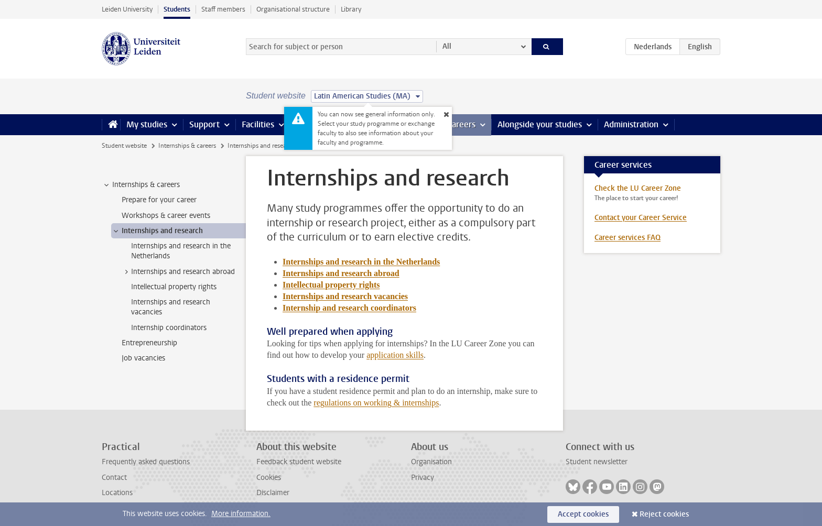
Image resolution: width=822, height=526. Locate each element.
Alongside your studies (539, 124)
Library (351, 9)
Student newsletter (597, 462)
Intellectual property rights (331, 284)
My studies (146, 124)
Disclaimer (272, 493)
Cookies (268, 478)
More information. (241, 514)
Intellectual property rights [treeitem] (174, 287)
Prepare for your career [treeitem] (159, 200)
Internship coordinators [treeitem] (169, 328)
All (446, 46)
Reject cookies (664, 514)
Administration (631, 124)
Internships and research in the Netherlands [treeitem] (181, 251)
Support (204, 124)
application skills (395, 354)
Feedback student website (298, 462)
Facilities (258, 124)
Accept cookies (583, 514)
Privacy (422, 478)
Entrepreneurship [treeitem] (149, 343)
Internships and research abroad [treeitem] (178, 272)
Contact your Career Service (640, 218)
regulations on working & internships (376, 402)
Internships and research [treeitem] (157, 231)
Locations (117, 493)
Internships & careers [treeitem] (141, 185)
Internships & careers (187, 145)
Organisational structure (293, 9)
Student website (124, 145)
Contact (114, 478)
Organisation (431, 462)
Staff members (223, 9)
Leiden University (127, 9)
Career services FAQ (627, 238)
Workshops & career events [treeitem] (166, 216)
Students (177, 9)
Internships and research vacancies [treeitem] (170, 307)
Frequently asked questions (146, 462)
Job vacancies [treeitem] (143, 358)
